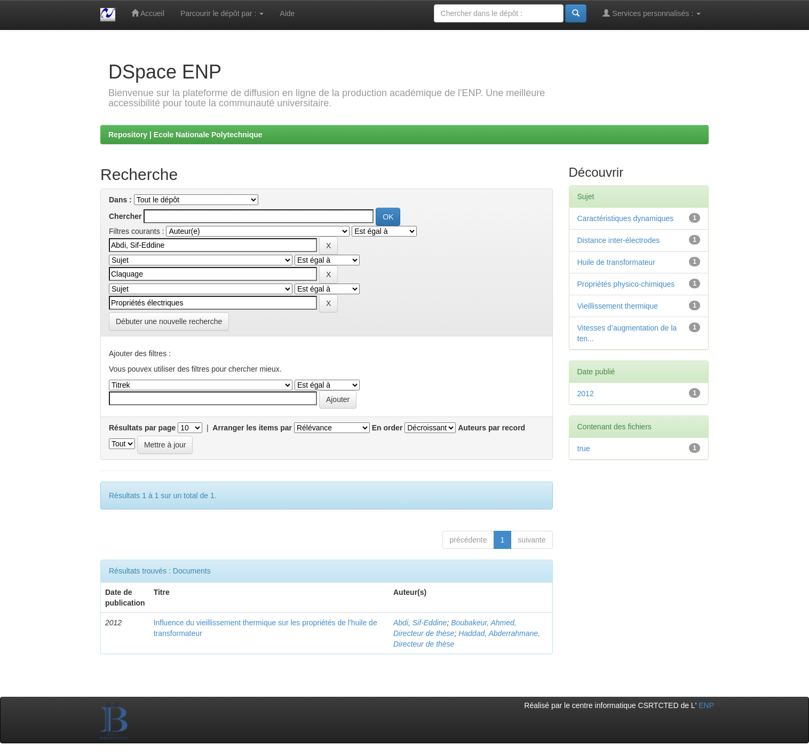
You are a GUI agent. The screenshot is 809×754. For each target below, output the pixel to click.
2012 (585, 393)
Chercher (125, 216)
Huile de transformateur (616, 262)
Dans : (120, 199)
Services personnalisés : (651, 13)
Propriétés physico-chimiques (626, 284)
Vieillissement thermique (617, 306)
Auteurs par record (491, 427)
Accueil (147, 13)
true (583, 448)
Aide (287, 13)
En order (387, 427)
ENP (706, 705)
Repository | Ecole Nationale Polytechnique (185, 134)
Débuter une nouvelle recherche (169, 321)
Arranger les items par (252, 427)
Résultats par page (142, 427)
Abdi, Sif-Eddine (420, 622)
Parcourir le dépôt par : (222, 13)
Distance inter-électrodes (618, 240)
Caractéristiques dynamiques (625, 218)
